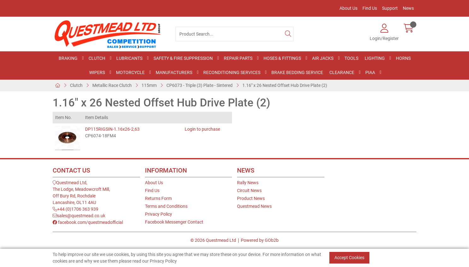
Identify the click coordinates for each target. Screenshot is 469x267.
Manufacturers (174, 72)
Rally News (247, 182)
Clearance (341, 72)
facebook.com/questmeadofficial (88, 222)
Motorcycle (130, 72)
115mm (149, 85)
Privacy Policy (158, 214)
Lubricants (129, 58)
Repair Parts (238, 58)
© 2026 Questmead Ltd (213, 240)
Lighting (375, 58)
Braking (68, 58)
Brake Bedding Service (297, 72)
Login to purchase (202, 129)
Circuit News (249, 190)
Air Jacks (322, 58)
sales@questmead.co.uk (79, 215)
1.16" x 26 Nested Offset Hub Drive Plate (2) (284, 85)
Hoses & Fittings (282, 58)
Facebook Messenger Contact (174, 221)
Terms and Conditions (166, 206)
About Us (348, 8)
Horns (403, 58)
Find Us (369, 8)
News (408, 8)
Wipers (97, 72)
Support (390, 8)
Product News (251, 198)
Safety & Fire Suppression (183, 58)
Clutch (97, 58)
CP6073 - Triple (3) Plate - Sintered (199, 85)
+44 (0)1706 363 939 (75, 209)
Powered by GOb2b (260, 240)
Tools (351, 58)
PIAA (370, 72)
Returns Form (158, 198)
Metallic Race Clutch (112, 85)
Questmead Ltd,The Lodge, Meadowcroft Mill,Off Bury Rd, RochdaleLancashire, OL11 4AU (81, 192)
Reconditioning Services (231, 72)
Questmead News (254, 206)
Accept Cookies (349, 257)
